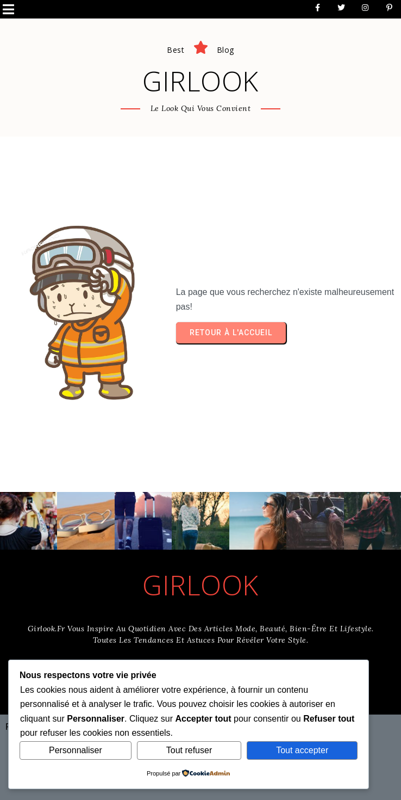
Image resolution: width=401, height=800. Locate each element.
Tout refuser (189, 750)
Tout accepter (302, 750)
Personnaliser (75, 750)
